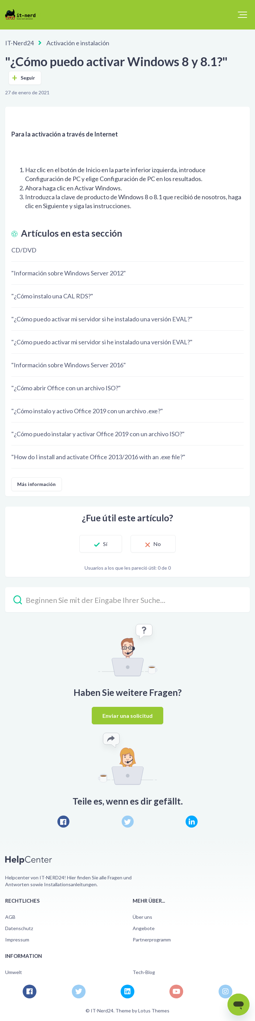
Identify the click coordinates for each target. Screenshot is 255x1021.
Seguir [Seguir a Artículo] (28, 78)
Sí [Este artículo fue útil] (105, 544)
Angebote (144, 928)
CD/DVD (23, 250)
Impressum (17, 939)
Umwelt (13, 972)
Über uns (142, 917)
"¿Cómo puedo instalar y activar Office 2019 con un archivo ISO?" (98, 434)
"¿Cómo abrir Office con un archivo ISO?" (66, 388)
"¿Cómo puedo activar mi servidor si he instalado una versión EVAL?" (101, 319)
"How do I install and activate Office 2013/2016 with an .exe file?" (98, 457)
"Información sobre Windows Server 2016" (68, 365)
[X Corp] (128, 822)
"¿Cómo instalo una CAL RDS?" (52, 296)
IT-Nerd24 (19, 43)
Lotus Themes (153, 1010)
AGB (10, 917)
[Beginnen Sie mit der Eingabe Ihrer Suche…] (127, 599)
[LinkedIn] (192, 822)
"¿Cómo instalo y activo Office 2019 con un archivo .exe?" (87, 411)
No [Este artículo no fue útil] (157, 544)
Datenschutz (19, 928)
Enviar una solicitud (127, 715)
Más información (36, 484)
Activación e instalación (77, 43)
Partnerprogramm (152, 939)
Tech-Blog (144, 972)
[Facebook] (63, 822)
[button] (242, 15)
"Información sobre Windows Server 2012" (68, 273)
